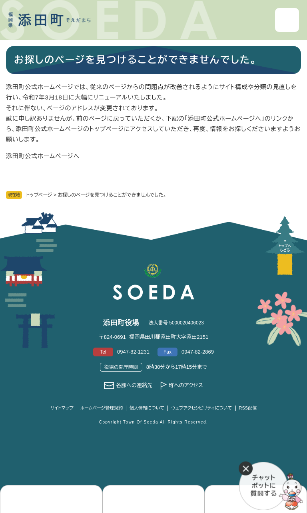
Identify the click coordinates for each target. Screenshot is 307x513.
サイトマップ (62, 408)
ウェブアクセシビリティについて (201, 408)
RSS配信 (248, 408)
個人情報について (147, 408)
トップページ (39, 195)
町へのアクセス (186, 385)
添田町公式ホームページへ (43, 156)
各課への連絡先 (134, 385)
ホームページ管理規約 (101, 408)
